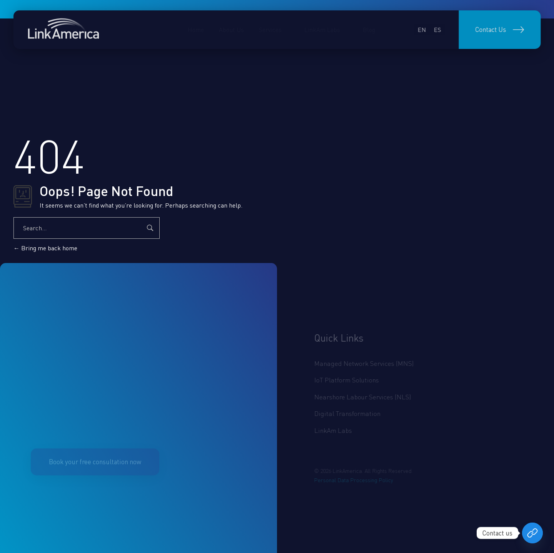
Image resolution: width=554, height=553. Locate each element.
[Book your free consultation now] (532, 533)
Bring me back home (45, 248)
